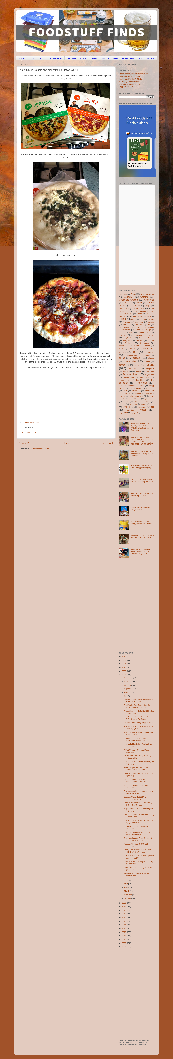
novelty (122, 396)
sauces (122, 404)
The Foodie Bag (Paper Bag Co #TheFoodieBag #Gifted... (137, 706)
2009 (124, 943)
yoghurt (135, 413)
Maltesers (139, 322)
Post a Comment (29, 432)
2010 (124, 939)
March (127, 891)
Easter (138, 302)
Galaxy (137, 306)
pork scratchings (142, 401)
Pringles (151, 335)
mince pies (149, 391)
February (128, 895)
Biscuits (105, 58)
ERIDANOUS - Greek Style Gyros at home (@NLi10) (139, 857)
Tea (140, 58)
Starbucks (144, 343)
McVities (138, 325)
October (127, 685)
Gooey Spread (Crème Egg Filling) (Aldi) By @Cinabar (141, 522)
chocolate (129, 361)
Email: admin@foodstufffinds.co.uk (133, 74)
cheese (151, 358)
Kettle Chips (136, 316)
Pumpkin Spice (128, 338)
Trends (147, 346)
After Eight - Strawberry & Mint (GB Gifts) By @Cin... (138, 727)
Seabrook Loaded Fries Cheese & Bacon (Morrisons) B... (138, 839)
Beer (115, 58)
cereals (136, 358)
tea (152, 407)
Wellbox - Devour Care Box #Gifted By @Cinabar (141, 494)
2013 (124, 928)
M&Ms (151, 319)
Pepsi (121, 332)
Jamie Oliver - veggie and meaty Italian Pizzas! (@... (137, 874)
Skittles (151, 340)
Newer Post (25, 443)
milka (125, 391)
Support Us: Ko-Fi (126, 87)
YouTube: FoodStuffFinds (129, 84)
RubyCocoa (127, 341)
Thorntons (123, 346)
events (138, 372)
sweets (126, 407)
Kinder (149, 316)
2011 (124, 936)
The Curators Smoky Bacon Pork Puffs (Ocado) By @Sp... (137, 718)
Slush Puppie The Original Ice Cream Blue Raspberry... (136, 768)
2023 (124, 667)
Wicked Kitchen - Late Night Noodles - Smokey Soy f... (139, 712)
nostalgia (149, 393)
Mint (148, 325)
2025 (124, 660)
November (128, 681)
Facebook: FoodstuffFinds (130, 76)
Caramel (144, 297)
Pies (131, 332)
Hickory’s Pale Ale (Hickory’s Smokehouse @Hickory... (135, 739)
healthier (140, 380)
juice (142, 386)
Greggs (147, 306)
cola (137, 365)
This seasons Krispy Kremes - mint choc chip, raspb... (138, 792)
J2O (152, 311)
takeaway (142, 407)
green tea (124, 380)
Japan (139, 314)
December (128, 678)
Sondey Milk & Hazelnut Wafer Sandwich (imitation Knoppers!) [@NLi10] (141, 551)
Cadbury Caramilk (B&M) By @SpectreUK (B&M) (135, 798)
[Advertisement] (60, 402)
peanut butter (134, 399)
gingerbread (129, 377)
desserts (132, 368)
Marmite (151, 322)
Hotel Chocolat (140, 311)
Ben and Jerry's (147, 294)
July (126, 696)
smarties (133, 404)
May (126, 884)
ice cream (142, 382)
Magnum (126, 322)
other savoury (136, 396)
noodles (138, 393)
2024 (124, 664)
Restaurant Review (146, 338)
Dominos (128, 303)
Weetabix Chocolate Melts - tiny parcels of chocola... (137, 833)
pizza (37, 422)
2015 (124, 921)
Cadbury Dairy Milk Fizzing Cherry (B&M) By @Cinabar (138, 804)
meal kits (150, 388)
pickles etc (149, 399)
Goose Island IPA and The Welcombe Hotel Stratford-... (136, 780)
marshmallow (135, 388)
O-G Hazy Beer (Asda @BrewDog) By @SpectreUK (138, 821)
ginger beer (149, 374)
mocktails (126, 393)
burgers (147, 355)
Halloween (139, 308)
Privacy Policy (56, 58)
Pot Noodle (138, 335)
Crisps (83, 58)
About (31, 58)
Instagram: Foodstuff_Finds (130, 79)
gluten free (145, 377)
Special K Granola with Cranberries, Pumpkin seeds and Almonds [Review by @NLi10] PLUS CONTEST (142, 440)
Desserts (150, 58)
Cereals (94, 58)
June (126, 880)
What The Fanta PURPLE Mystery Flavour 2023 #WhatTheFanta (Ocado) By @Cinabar (142, 426)
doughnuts (150, 369)
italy (27, 422)
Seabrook (139, 340)
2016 (124, 917)
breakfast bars (132, 355)
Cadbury (128, 297)
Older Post (106, 443)
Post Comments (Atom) (40, 449)
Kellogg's (122, 316)
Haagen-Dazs (124, 309)
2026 (124, 656)
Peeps (148, 330)
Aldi (133, 294)
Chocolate (71, 58)
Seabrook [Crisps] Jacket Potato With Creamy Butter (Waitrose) (141, 453)
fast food (150, 372)
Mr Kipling (124, 327)
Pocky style (144, 332)
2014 (124, 925)
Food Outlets (128, 58)
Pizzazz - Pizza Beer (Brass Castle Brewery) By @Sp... (138, 700)
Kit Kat (122, 319)
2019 (124, 906)
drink (125, 371)
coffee (122, 365)
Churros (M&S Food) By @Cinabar (138, 723)
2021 (124, 675)
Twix (121, 349)
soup (143, 404)
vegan (143, 409)
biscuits (150, 352)
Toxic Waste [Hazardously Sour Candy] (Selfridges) (141, 466)
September (129, 689)
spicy (152, 404)
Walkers (132, 348)
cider (148, 362)
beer (134, 352)
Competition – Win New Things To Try (140, 508)
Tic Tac (136, 346)
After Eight (123, 294)
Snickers (128, 343)
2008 (124, 947)
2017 (124, 914)
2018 (124, 910)
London (143, 319)
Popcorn (123, 335)
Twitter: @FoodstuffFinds (129, 82)
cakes (122, 358)
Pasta (138, 330)
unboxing (130, 410)
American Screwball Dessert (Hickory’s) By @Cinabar (142, 536)
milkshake (136, 391)
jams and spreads (127, 386)
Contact (41, 58)
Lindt (133, 319)
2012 (124, 932)
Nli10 (32, 422)
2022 (124, 671)
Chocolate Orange (128, 300)
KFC (148, 314)
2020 (124, 903)
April (126, 887)
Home (21, 58)
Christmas (149, 300)
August (127, 692)
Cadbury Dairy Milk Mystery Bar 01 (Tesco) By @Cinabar (142, 480)
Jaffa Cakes (128, 314)
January (127, 898)
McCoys (126, 325)
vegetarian (123, 413)
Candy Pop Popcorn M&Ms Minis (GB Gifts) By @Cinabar (137, 851)
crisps (150, 364)
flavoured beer (130, 374)
